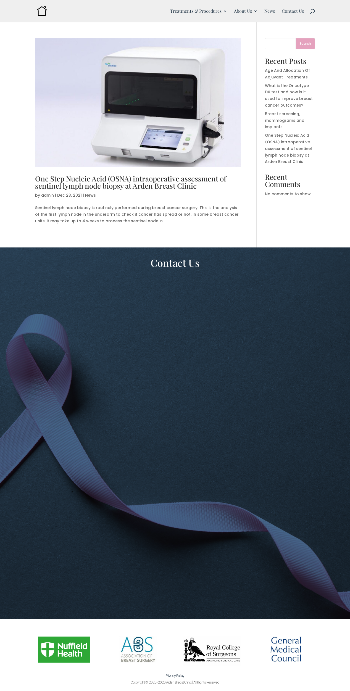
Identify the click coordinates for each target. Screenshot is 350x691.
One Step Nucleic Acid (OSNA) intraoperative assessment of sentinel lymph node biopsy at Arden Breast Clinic (130, 182)
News (269, 11)
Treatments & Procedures (196, 11)
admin (47, 195)
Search (305, 43)
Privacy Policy (175, 675)
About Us (243, 11)
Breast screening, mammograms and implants (284, 120)
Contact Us (293, 11)
